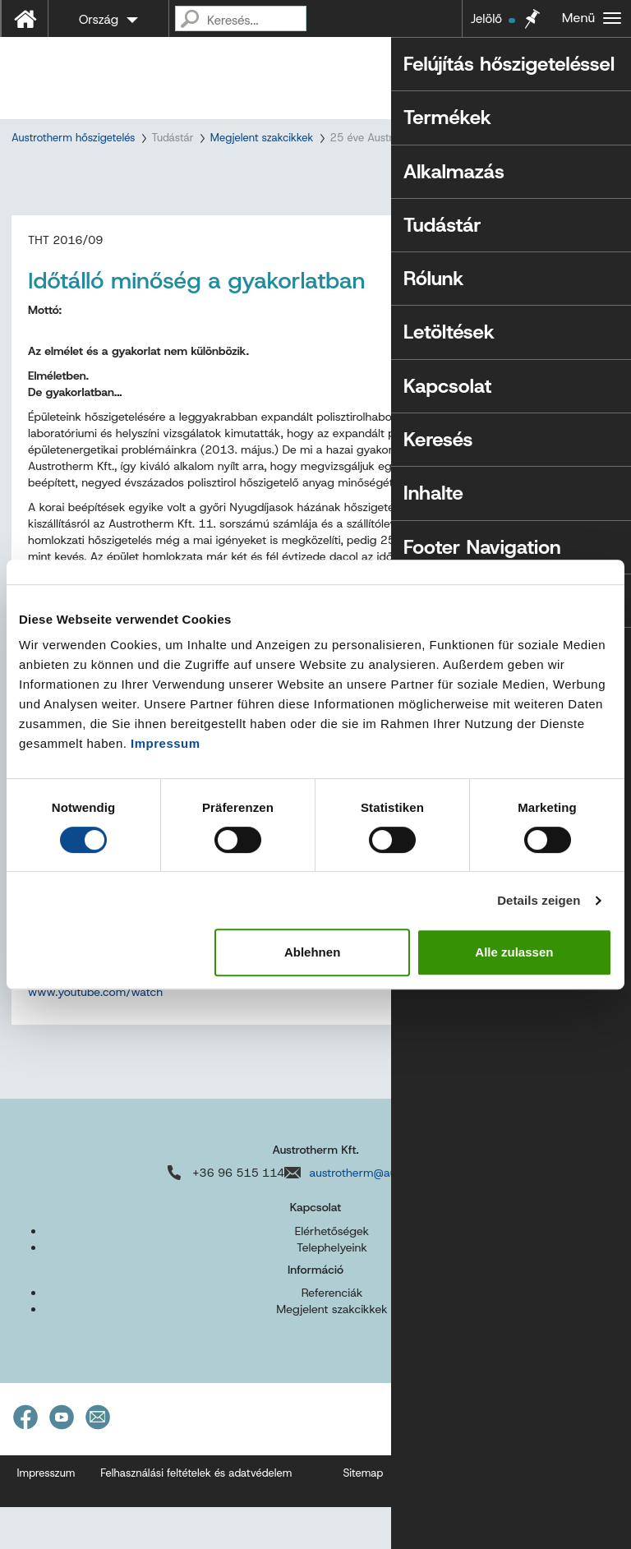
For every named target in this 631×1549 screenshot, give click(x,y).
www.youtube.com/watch (95, 1033)
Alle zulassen (514, 952)
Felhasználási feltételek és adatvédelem (196, 1515)
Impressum (165, 743)
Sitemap (363, 1515)
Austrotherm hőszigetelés (73, 138)
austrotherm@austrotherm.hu (386, 1214)
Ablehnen (312, 952)
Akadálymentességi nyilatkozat (483, 1515)
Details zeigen (538, 900)
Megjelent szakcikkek (262, 138)
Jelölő (493, 19)
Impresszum (46, 1515)
